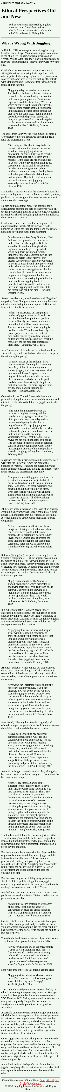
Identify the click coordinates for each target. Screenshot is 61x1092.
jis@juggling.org (32, 1083)
